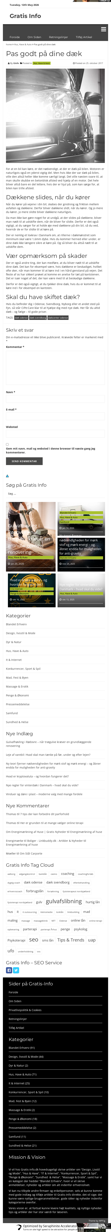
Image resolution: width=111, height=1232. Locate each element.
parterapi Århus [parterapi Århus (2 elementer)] (49, 929)
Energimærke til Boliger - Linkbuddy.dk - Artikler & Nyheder (44, 841)
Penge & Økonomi (19, 593)
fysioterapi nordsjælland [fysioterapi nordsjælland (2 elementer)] (20, 902)
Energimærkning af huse (86, 832)
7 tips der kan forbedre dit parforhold (44, 814)
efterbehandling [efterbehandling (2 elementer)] (81, 882)
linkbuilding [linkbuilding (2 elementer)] (73, 912)
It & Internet (16, 588)
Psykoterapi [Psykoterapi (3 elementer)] (16, 940)
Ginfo (16, 63)
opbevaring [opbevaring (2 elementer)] (13, 929)
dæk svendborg (38, 317)
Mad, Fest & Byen (17, 677)
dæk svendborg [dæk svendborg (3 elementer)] (57, 882)
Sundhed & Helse (17, 722)
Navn (10, 392)
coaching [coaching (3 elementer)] (67, 873)
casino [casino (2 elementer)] (54, 874)
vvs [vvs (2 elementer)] (38, 951)
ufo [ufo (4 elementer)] (11, 950)
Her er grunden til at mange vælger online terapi (51, 823)
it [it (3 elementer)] (18, 911)
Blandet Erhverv (68, 512)
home (9, 44)
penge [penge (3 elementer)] (65, 929)
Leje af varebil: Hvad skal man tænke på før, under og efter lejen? (80, 504)
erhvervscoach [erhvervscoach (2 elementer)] (15, 891)
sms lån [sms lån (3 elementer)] (47, 940)
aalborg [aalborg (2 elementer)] (11, 874)
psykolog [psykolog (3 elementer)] (80, 929)
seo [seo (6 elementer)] (33, 939)
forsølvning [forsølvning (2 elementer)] (53, 891)
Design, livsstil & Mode (20, 633)
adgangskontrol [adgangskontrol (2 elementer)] (27, 874)
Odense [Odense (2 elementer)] (63, 920)
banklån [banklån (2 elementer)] (43, 874)
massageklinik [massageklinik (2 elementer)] (41, 920)
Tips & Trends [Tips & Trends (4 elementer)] (70, 940)
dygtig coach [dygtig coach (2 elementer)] (14, 882)
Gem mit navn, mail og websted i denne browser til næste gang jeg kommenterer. (50, 450)
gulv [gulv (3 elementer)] (39, 902)
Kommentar (15, 347)
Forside (15, 37)
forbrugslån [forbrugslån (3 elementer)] (34, 891)
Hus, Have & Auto (23, 44)
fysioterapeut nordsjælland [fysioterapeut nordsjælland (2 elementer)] (76, 891)
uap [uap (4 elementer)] (92, 940)
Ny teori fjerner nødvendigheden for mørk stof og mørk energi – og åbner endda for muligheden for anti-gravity (80, 545)
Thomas (11, 814)
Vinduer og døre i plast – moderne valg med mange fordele (44, 794)
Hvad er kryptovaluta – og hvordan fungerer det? (28, 582)
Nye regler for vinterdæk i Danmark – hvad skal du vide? (80, 587)
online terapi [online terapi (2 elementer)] (95, 920)
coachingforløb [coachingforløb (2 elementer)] (85, 874)
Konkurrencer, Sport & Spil (23, 669)
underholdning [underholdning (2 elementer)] (25, 951)
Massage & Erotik (17, 686)
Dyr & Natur (13, 642)
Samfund (64, 522)
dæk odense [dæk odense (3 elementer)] (33, 882)
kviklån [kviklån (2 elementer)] (60, 912)
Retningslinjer (58, 37)
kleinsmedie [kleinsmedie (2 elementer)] (47, 912)
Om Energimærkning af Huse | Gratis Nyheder (36, 832)
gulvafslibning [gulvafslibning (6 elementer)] (64, 901)
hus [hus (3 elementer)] (10, 911)
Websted (12, 427)
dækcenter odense (58, 317)
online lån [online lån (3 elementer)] (78, 920)
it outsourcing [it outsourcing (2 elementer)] (30, 912)
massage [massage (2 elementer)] (25, 920)
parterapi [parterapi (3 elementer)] (30, 929)
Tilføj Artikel (84, 37)
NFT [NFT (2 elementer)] (53, 920)
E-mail (11, 409)
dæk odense (21, 317)
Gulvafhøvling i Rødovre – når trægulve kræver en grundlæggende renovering (29, 538)
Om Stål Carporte (31, 853)
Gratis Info (25, 16)
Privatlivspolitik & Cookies (25, 1010)
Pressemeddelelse (18, 704)
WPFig (102, 1220)
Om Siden (34, 37)
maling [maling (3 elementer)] (13, 920)
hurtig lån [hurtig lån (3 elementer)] (93, 902)
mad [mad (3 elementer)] (86, 911)
